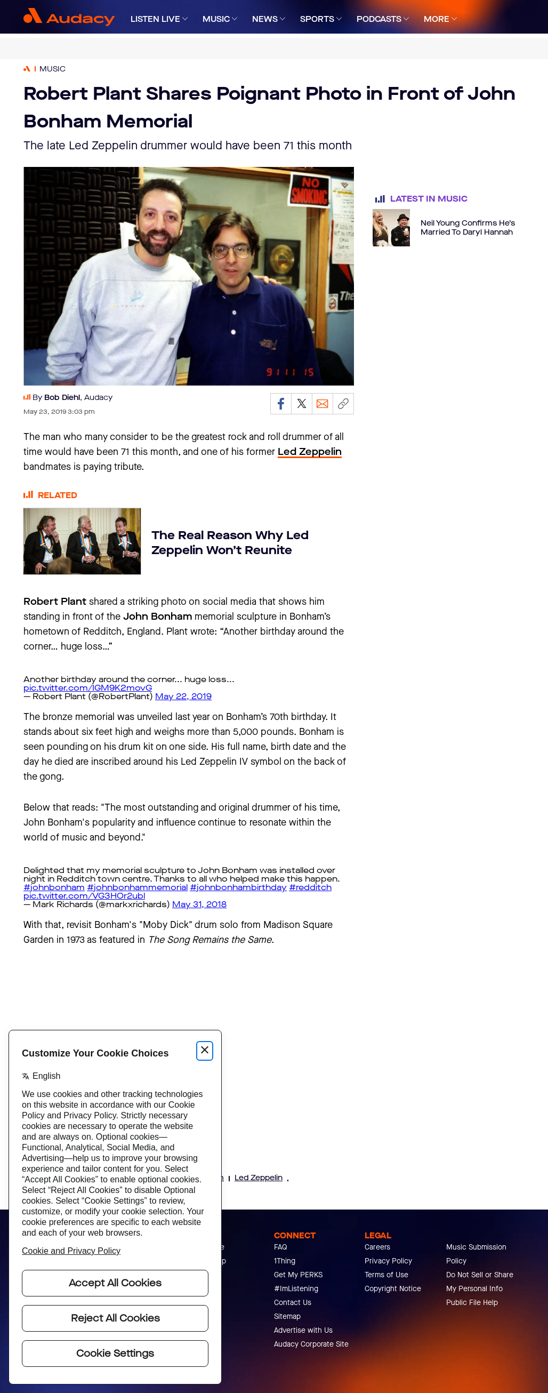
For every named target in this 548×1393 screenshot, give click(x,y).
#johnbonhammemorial (137, 887)
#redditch (310, 887)
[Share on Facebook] (281, 403)
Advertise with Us (303, 1330)
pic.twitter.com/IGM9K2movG (87, 687)
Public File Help (472, 1303)
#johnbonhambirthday (238, 887)
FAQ (280, 1247)
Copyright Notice (393, 1289)
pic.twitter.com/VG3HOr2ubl (84, 895)
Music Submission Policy (476, 1254)
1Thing (284, 1261)
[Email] (322, 403)
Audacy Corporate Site (311, 1344)
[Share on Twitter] (301, 403)
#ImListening (296, 1289)
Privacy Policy (388, 1261)
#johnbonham (54, 887)
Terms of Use (386, 1275)
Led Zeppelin (259, 1177)
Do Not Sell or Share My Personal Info (479, 1282)
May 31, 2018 (199, 904)
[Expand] (185, 19)
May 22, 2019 (183, 696)
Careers (377, 1247)
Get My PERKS (298, 1275)
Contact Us (292, 1303)
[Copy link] (343, 403)
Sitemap (287, 1316)
